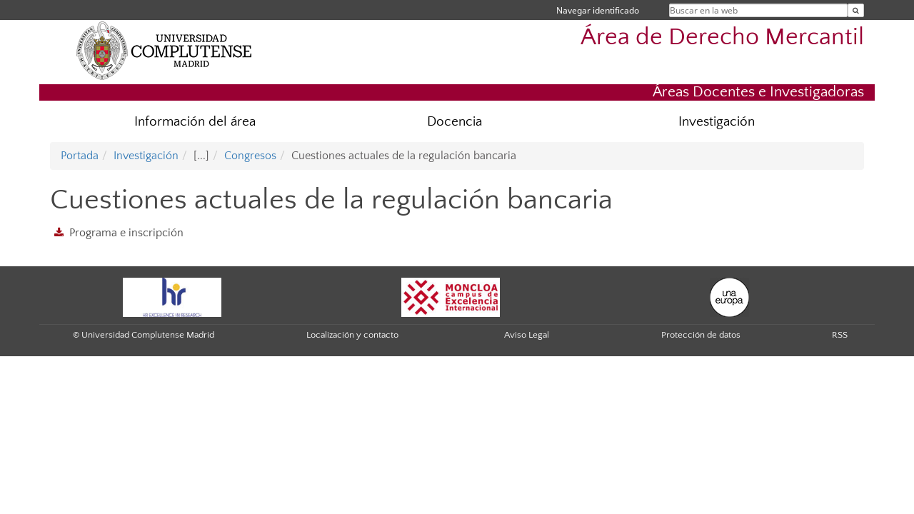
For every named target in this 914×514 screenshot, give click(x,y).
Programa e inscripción (126, 232)
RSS (840, 335)
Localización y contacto (352, 335)
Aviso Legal (526, 335)
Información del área (195, 121)
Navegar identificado (597, 10)
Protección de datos (700, 335)
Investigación (716, 121)
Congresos (250, 155)
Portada (80, 155)
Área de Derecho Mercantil (722, 37)
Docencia (454, 121)
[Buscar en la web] (856, 10)
